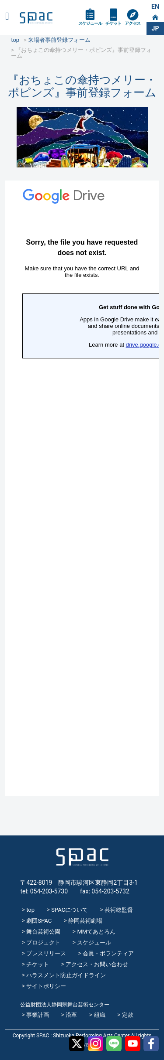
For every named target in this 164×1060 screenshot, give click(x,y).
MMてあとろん (96, 931)
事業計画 (37, 1015)
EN (155, 6)
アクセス (132, 23)
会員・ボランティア (108, 953)
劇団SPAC (39, 920)
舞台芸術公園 (43, 931)
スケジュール (90, 23)
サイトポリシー (46, 986)
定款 (127, 1015)
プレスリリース (46, 953)
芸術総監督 (119, 910)
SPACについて (69, 910)
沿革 (71, 1015)
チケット (113, 23)
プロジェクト (43, 942)
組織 (99, 1015)
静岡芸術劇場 (85, 920)
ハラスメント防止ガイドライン (66, 975)
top (30, 910)
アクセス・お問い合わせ (97, 964)
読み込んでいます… (82, 488)
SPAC (36, 18)
